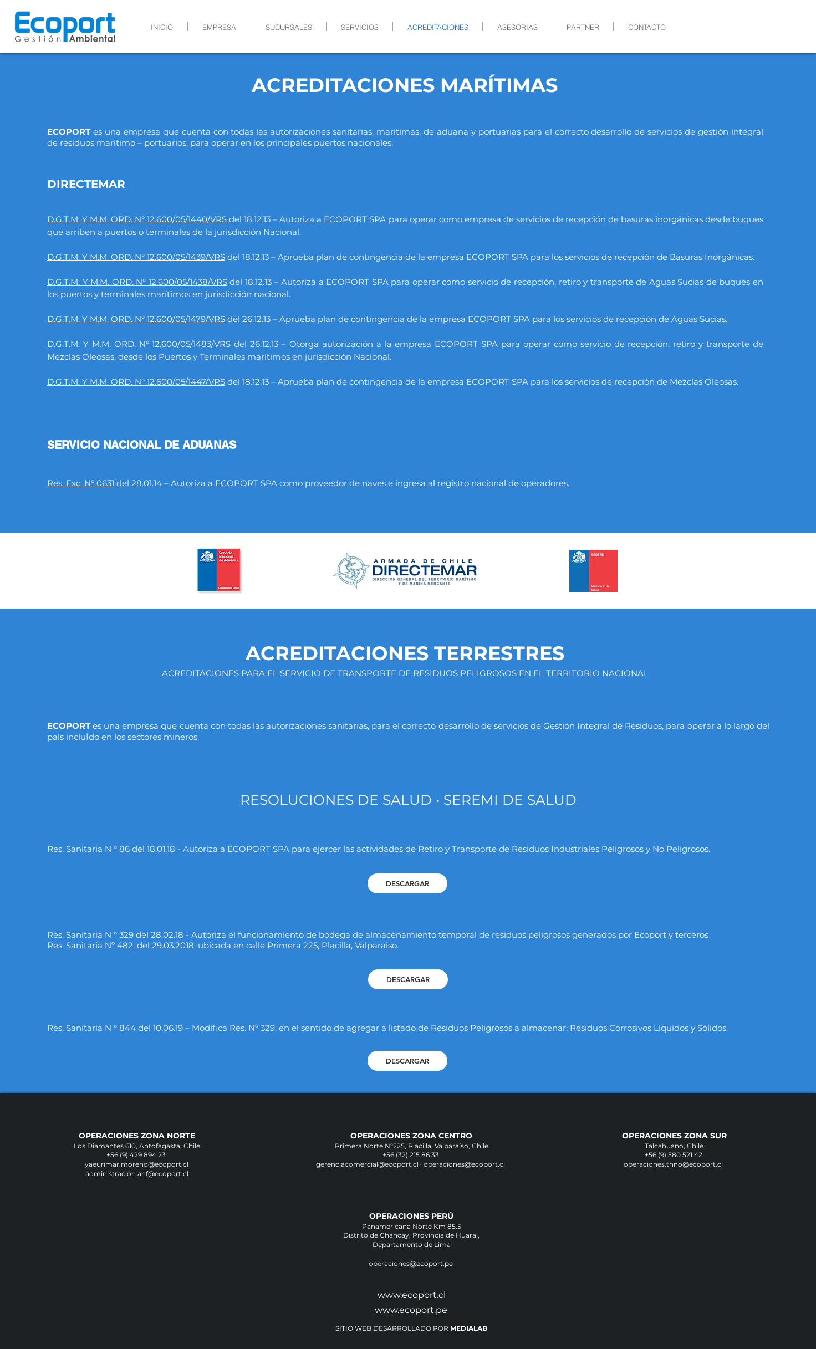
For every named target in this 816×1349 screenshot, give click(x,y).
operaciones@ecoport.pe (412, 1263)
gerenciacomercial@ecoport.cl (367, 1164)
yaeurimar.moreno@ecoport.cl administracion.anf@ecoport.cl (137, 1169)
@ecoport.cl (486, 1164)
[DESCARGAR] (407, 883)
